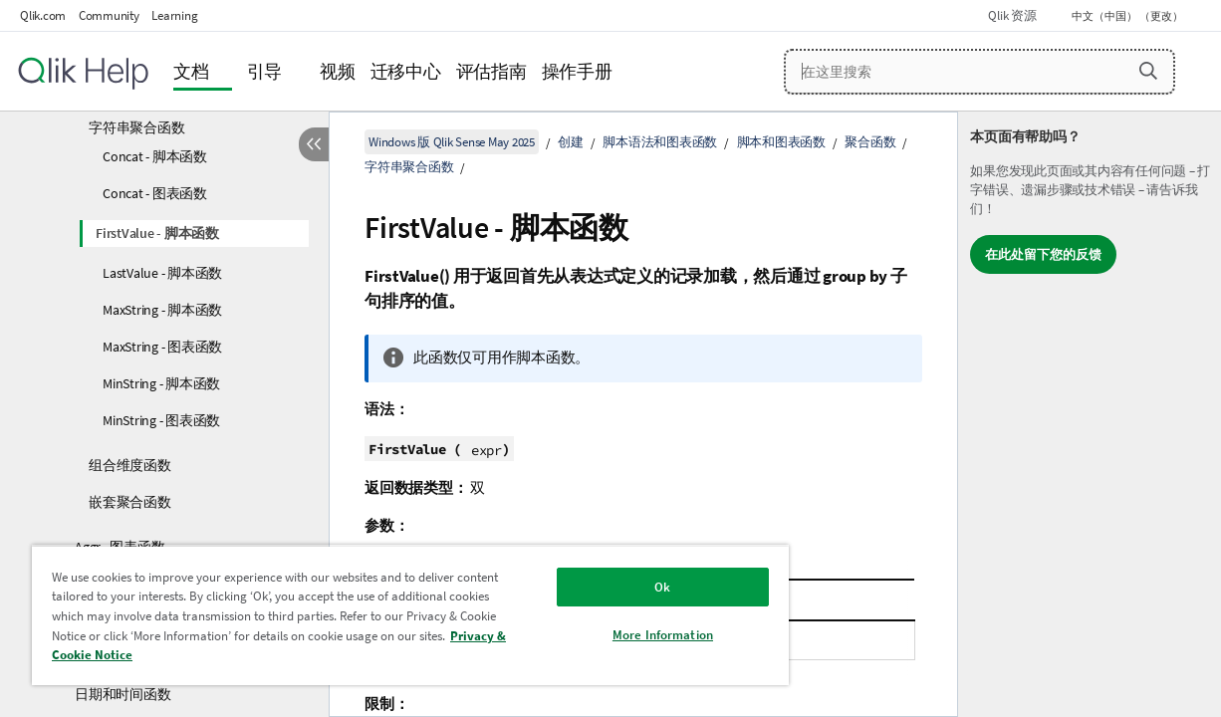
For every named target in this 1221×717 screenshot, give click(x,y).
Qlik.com (43, 15)
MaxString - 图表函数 (162, 347)
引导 (265, 71)
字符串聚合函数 (136, 127)
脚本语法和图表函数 (660, 141)
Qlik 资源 (1012, 15)
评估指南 (491, 71)
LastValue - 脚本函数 (162, 273)
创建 (571, 141)
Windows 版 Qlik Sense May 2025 (451, 141)
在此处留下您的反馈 (1043, 254)
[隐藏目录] (314, 144)
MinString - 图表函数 (161, 420)
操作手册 (577, 71)
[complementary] (1089, 414)
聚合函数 (870, 141)
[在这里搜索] (979, 72)
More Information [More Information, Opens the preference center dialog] (621, 634)
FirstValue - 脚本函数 (157, 233)
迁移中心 (405, 71)
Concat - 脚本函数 (155, 156)
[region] (386, 615)
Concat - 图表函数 (155, 193)
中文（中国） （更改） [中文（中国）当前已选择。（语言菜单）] (1128, 16)
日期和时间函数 (122, 694)
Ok (621, 587)
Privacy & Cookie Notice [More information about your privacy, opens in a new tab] (226, 654)
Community (109, 15)
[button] (1148, 71)
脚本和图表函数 (781, 141)
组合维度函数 (130, 465)
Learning (174, 15)
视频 (338, 71)
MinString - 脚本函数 (161, 383)
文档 (191, 71)
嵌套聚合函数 (130, 502)
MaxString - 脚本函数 (162, 310)
